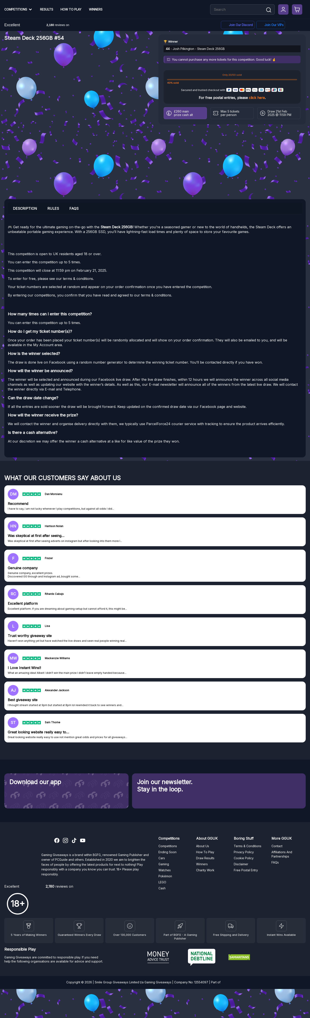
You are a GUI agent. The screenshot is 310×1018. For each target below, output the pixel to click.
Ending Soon (167, 852)
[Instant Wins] (281, 926)
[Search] (268, 10)
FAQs (275, 862)
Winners (95, 9)
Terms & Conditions (247, 846)
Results (46, 9)
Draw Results (205, 858)
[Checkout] (297, 9)
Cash (162, 888)
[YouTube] (82, 841)
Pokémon (165, 876)
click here (257, 98)
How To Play (70, 9)
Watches (164, 870)
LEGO (162, 882)
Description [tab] (25, 208)
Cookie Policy (244, 858)
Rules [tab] (53, 208)
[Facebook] (270, 25)
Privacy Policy (244, 852)
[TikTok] (74, 841)
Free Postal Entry (246, 870)
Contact (276, 846)
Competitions (15, 9)
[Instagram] (65, 841)
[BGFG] (180, 926)
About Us (202, 846)
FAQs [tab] (74, 208)
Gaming (163, 864)
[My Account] (283, 9)
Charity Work (205, 870)
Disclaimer (241, 864)
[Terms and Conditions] (230, 926)
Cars (161, 858)
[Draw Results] (129, 926)
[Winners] (28, 926)
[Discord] (237, 25)
